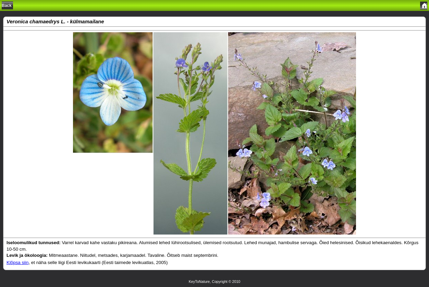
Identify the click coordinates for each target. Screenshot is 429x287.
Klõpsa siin (17, 262)
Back (7, 5)
